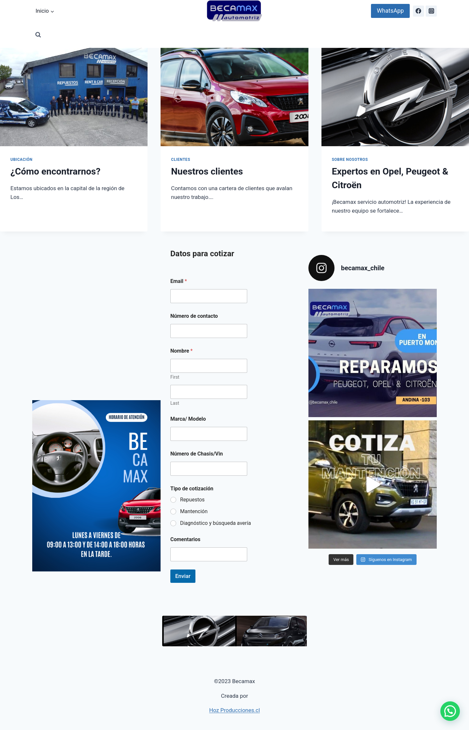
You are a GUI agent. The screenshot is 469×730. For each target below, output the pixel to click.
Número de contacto (194, 316)
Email (178, 281)
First (174, 377)
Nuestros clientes (207, 171)
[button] (450, 711)
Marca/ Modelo (188, 419)
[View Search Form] (38, 35)
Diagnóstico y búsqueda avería (215, 523)
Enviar (183, 576)
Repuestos (192, 500)
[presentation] (74, 97)
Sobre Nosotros (350, 159)
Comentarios (185, 539)
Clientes (180, 159)
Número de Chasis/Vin (196, 454)
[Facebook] (418, 11)
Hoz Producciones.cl (234, 710)
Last (174, 403)
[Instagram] (431, 11)
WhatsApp (390, 10)
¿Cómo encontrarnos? (55, 171)
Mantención (193, 511)
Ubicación (21, 159)
